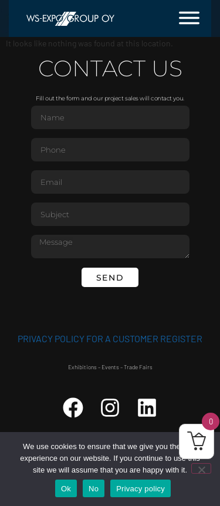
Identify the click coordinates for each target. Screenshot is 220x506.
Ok (66, 488)
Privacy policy (140, 488)
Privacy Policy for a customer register (110, 338)
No (94, 488)
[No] (201, 468)
